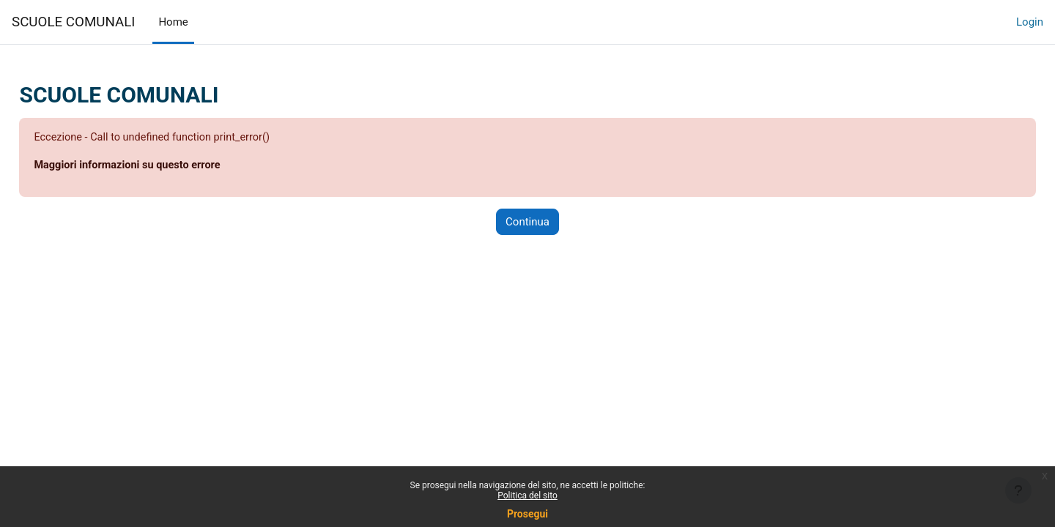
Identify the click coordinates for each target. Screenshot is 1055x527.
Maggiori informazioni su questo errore (163, 166)
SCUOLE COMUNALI (73, 22)
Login (1029, 22)
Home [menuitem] (173, 22)
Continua (527, 222)
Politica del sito (527, 495)
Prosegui (527, 514)
